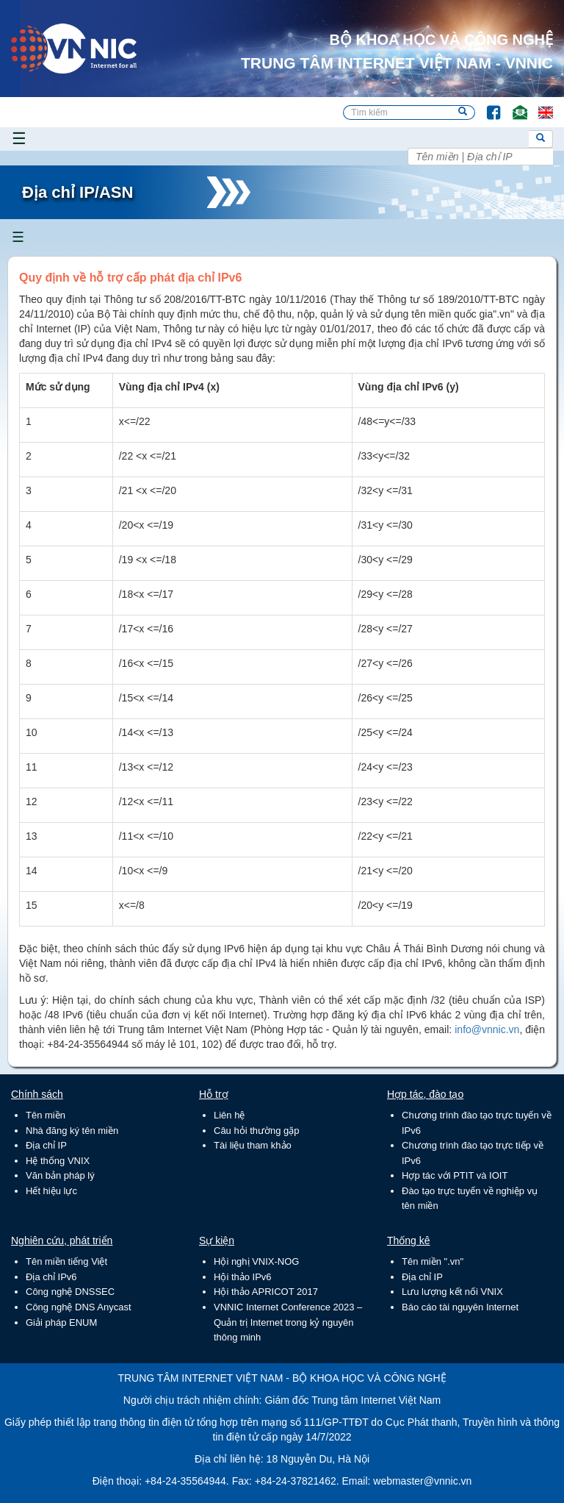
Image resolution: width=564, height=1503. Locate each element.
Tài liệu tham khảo (253, 1145)
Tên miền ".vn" (432, 1261)
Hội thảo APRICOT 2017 (266, 1291)
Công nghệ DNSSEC (70, 1291)
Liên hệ (229, 1115)
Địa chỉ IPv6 (51, 1276)
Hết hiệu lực (51, 1190)
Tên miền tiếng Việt (66, 1261)
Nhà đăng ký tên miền (72, 1130)
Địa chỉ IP (46, 1145)
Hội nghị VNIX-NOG (256, 1261)
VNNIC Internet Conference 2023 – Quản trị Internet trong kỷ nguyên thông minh (288, 1322)
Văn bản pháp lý (60, 1175)
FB (486, 105)
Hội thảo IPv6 (243, 1276)
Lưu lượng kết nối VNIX (452, 1291)
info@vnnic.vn (487, 1029)
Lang (539, 105)
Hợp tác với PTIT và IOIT (454, 1175)
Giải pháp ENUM (61, 1322)
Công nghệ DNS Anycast (78, 1307)
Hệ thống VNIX (58, 1160)
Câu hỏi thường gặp (257, 1130)
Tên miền (45, 1115)
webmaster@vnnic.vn (422, 1481)
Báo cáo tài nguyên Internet (460, 1307)
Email (514, 105)
